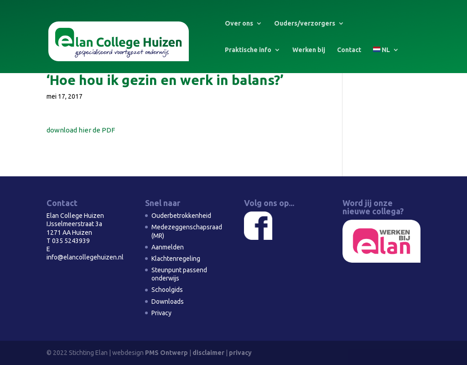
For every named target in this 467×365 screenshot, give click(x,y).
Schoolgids (167, 289)
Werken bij (308, 50)
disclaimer (208, 352)
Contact (349, 50)
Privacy (161, 313)
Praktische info (248, 50)
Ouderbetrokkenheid (181, 215)
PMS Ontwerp (166, 352)
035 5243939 (71, 240)
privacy (240, 352)
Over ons (239, 23)
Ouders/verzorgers (304, 23)
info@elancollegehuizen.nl (85, 257)
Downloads (167, 301)
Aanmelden (167, 247)
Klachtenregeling (175, 258)
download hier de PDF (81, 130)
